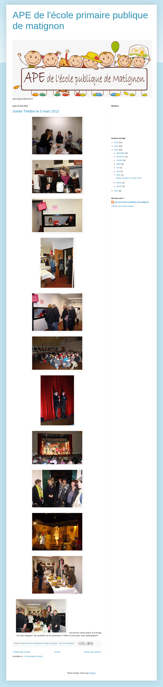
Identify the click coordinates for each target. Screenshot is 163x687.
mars (118, 175)
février (119, 183)
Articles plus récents (21, 652)
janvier (119, 186)
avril (118, 171)
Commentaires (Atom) (33, 656)
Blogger (92, 673)
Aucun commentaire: (67, 643)
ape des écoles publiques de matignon (131, 202)
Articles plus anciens (92, 652)
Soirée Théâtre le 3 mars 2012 (36, 111)
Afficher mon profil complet (122, 206)
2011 (116, 191)
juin (118, 168)
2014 (116, 142)
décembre (120, 153)
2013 (116, 146)
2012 (116, 150)
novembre (120, 157)
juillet (118, 164)
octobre (119, 160)
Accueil (57, 652)
